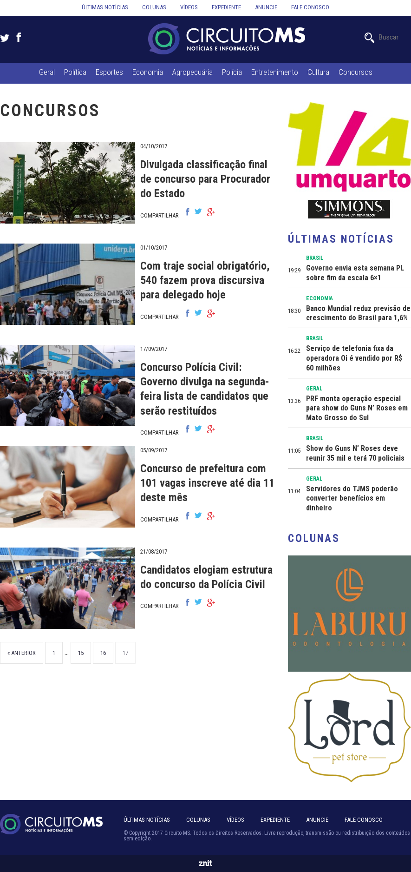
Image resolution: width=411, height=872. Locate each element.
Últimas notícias (105, 7)
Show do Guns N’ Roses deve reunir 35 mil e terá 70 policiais (355, 453)
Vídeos (189, 7)
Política (75, 72)
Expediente (226, 7)
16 (103, 652)
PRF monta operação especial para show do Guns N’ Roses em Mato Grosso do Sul (357, 408)
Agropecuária (192, 72)
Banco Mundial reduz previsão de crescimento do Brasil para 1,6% (358, 313)
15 (81, 652)
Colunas (154, 7)
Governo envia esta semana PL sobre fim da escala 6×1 (355, 273)
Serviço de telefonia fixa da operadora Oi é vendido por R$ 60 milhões (354, 358)
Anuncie (266, 7)
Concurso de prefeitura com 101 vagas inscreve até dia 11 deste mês (207, 483)
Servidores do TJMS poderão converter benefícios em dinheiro (352, 498)
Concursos (355, 72)
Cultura (318, 72)
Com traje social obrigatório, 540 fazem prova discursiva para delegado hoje (205, 280)
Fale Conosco (364, 819)
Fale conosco (310, 7)
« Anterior (21, 652)
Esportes (109, 72)
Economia (147, 72)
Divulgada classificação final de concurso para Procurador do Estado (205, 179)
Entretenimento (274, 72)
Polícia (232, 72)
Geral (47, 72)
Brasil (314, 258)
